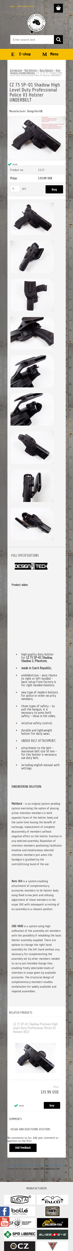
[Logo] (36, 22)
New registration (26, 6)
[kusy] (15, 188)
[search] (58, 39)
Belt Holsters (31, 70)
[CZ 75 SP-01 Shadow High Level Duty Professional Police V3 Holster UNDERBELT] (37, 118)
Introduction (16, 70)
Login (12, 6)
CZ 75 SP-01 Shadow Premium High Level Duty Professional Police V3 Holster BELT (35, 1028)
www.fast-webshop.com (46, 1168)
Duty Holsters (46, 70)
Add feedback (23, 1147)
